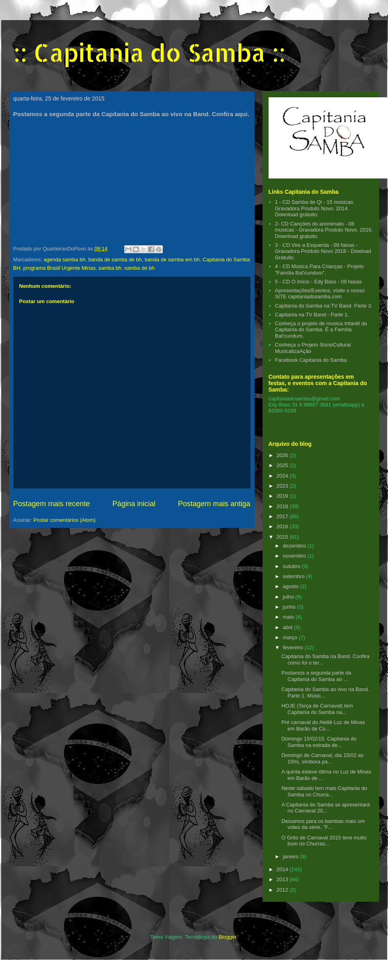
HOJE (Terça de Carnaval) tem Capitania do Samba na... (317, 709)
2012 (283, 890)
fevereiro (293, 647)
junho (290, 607)
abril (288, 627)
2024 (283, 476)
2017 (283, 516)
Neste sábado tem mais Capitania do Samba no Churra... (324, 791)
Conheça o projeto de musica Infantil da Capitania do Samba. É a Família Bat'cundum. (321, 329)
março (291, 637)
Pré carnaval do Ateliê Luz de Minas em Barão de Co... (323, 725)
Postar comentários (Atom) (64, 520)
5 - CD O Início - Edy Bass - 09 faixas (318, 282)
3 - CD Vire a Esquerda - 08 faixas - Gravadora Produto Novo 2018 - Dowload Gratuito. (323, 251)
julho (289, 597)
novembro (295, 556)
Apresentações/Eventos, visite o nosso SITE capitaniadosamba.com (320, 293)
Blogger (227, 937)
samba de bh (139, 268)
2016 (283, 526)
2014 (283, 869)
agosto (291, 586)
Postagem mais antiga (214, 504)
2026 (283, 455)
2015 (283, 537)
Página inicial (133, 504)
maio (289, 617)
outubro (292, 566)
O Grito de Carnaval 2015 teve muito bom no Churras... (324, 841)
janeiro (291, 856)
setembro (294, 576)
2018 (283, 506)
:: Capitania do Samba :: (149, 52)
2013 (283, 879)
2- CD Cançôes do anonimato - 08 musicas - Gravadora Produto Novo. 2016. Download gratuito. (324, 230)
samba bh (110, 268)
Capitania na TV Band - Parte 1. (312, 315)
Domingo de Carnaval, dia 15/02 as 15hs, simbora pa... (322, 758)
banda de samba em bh (172, 259)
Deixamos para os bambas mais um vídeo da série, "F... (323, 824)
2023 (283, 486)
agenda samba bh (64, 259)
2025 (283, 465)
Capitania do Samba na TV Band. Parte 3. (324, 306)
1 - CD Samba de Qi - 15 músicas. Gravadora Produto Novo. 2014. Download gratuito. (315, 208)
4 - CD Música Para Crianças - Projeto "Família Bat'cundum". (319, 269)
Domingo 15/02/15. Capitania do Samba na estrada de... (318, 742)
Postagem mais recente (51, 504)
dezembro (295, 546)
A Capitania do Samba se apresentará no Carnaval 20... (325, 808)
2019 (283, 496)
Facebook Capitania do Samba (311, 360)
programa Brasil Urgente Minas (59, 268)
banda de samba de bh (115, 259)
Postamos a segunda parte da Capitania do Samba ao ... (316, 676)
